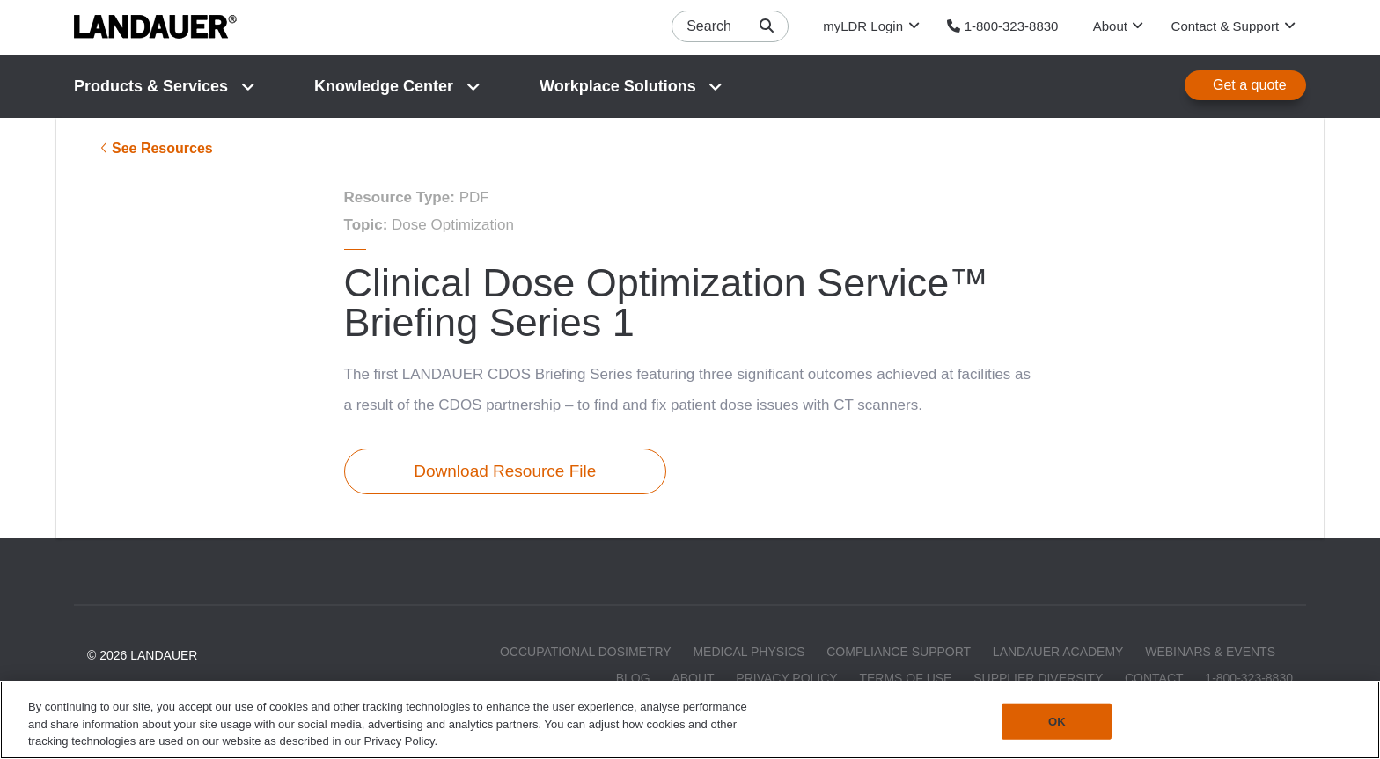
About (693, 677)
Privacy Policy (786, 677)
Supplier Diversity (1038, 677)
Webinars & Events (1210, 652)
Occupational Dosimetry (586, 652)
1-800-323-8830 (1249, 677)
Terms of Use (905, 677)
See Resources (162, 148)
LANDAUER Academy (1058, 652)
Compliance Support (898, 652)
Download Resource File (505, 471)
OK (1057, 720)
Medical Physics (748, 652)
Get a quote (1250, 84)
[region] (690, 720)
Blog (633, 677)
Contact (1154, 677)
